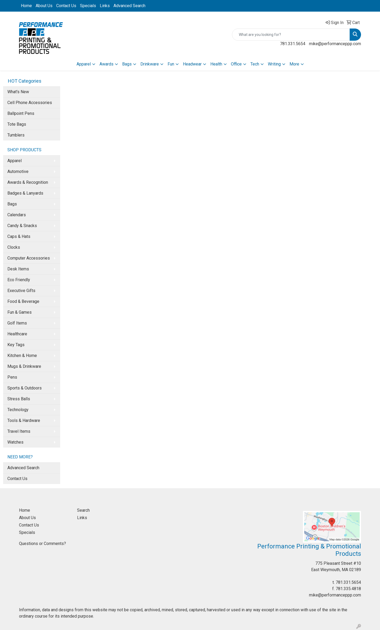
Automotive (17, 171)
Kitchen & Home (22, 355)
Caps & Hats (18, 236)
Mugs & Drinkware (24, 366)
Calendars (16, 214)
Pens (12, 377)
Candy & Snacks (22, 225)
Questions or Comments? (42, 543)
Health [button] (216, 64)
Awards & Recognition (27, 182)
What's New (18, 91)
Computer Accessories (28, 258)
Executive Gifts (21, 290)
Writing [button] (274, 64)
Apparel (14, 160)
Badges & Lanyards (25, 193)
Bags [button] (127, 64)
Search (83, 510)
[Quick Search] (291, 35)
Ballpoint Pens (20, 113)
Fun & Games (19, 312)
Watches (15, 442)
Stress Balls (18, 398)
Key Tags (16, 344)
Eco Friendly (18, 279)
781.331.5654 (292, 43)
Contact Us (66, 5)
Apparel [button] (84, 64)
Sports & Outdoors (24, 388)
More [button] (294, 64)
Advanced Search (129, 5)
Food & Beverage (23, 301)
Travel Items (18, 431)
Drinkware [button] (149, 64)
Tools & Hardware (23, 420)
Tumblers (16, 135)
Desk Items (18, 268)
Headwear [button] (192, 64)
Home (26, 5)
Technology (17, 409)
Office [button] (236, 64)
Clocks (13, 247)
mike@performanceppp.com (335, 43)
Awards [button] (106, 64)
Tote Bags (16, 124)
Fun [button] (171, 64)
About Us (44, 5)
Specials (88, 5)
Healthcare (17, 333)
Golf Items (17, 323)
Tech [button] (254, 64)
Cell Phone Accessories (29, 102)
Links (105, 5)
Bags (12, 203)
